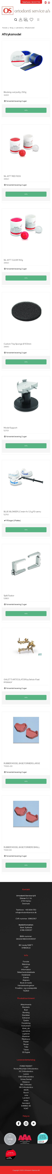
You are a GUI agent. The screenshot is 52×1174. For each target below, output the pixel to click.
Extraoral (26, 1018)
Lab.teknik (26, 1031)
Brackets (26, 1007)
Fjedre (26, 1020)
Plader (26, 1041)
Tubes (26, 1049)
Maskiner (26, 1036)
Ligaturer (26, 1034)
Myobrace (26, 1039)
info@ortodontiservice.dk (26, 912)
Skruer (26, 1044)
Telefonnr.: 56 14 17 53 (31, 2)
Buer (26, 1010)
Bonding (26, 1012)
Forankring (26, 1023)
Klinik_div (26, 1028)
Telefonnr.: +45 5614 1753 (26, 910)
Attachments (26, 1004)
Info (26, 110)
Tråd (26, 1047)
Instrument (26, 1026)
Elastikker (26, 1015)
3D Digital (26, 1052)
